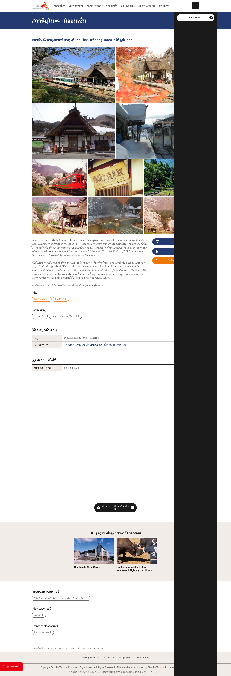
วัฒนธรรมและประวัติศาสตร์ (65, 316)
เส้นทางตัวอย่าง (94, 6)
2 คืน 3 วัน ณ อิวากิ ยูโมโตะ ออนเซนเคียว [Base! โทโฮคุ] (61, 598)
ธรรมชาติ (39, 316)
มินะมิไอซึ (61, 299)
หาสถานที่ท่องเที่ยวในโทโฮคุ (59, 648)
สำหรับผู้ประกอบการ (90, 658)
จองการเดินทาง (147, 6)
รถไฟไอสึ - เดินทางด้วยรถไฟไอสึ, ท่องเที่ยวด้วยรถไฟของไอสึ (95, 345)
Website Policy (143, 658)
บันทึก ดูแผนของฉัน (172, 260)
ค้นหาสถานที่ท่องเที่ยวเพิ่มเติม (115, 507)
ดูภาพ (168, 241)
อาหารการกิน (128, 6)
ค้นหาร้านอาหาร (43, 632)
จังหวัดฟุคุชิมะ (41, 299)
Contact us (109, 658)
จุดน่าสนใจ (111, 6)
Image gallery (125, 658)
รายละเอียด (80, 539)
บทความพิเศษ (76, 6)
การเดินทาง (164, 6)
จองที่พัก (39, 615)
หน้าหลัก (36, 648)
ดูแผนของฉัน (11, 666)
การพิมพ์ (169, 251)
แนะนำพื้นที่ (59, 6)
